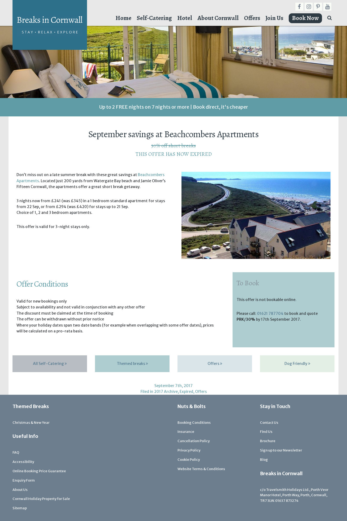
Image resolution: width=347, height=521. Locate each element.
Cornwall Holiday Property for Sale (41, 498)
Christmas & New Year (31, 422)
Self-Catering (154, 18)
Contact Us (269, 422)
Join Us (274, 18)
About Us (20, 489)
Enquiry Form (24, 480)
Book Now (305, 18)
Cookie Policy (188, 459)
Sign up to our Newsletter (281, 450)
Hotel (184, 18)
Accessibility (23, 461)
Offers (252, 18)
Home (123, 18)
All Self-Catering (50, 363)
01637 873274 (287, 500)
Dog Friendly (297, 363)
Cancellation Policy (193, 441)
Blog (264, 459)
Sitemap (20, 508)
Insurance (185, 431)
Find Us (266, 431)
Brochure (267, 441)
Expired (186, 391)
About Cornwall (218, 18)
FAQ (16, 452)
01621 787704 (270, 313)
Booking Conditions (194, 422)
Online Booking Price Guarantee (39, 471)
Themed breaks (132, 363)
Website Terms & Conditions (201, 469)
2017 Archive (166, 391)
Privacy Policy (188, 450)
